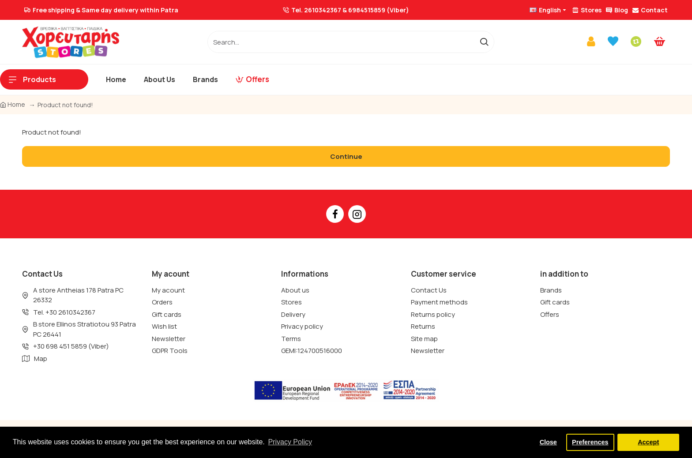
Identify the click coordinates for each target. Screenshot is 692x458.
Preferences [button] (590, 442)
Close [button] (548, 442)
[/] (341, 42)
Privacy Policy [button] (290, 442)
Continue (346, 156)
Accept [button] (648, 442)
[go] (484, 42)
